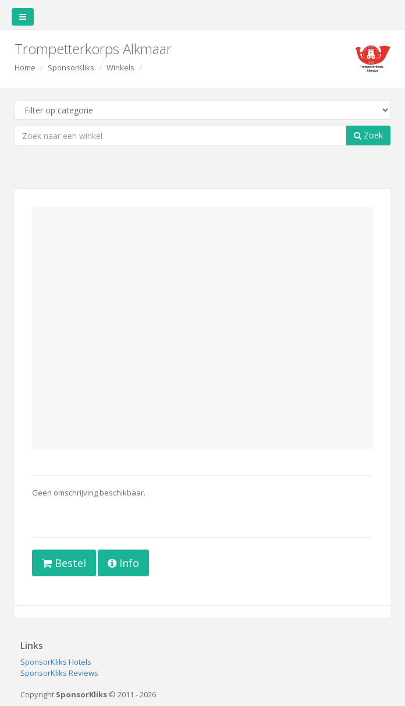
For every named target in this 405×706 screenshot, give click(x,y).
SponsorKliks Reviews (59, 673)
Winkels (120, 67)
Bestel (64, 563)
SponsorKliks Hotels (55, 662)
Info (123, 563)
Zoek (368, 135)
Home (25, 67)
